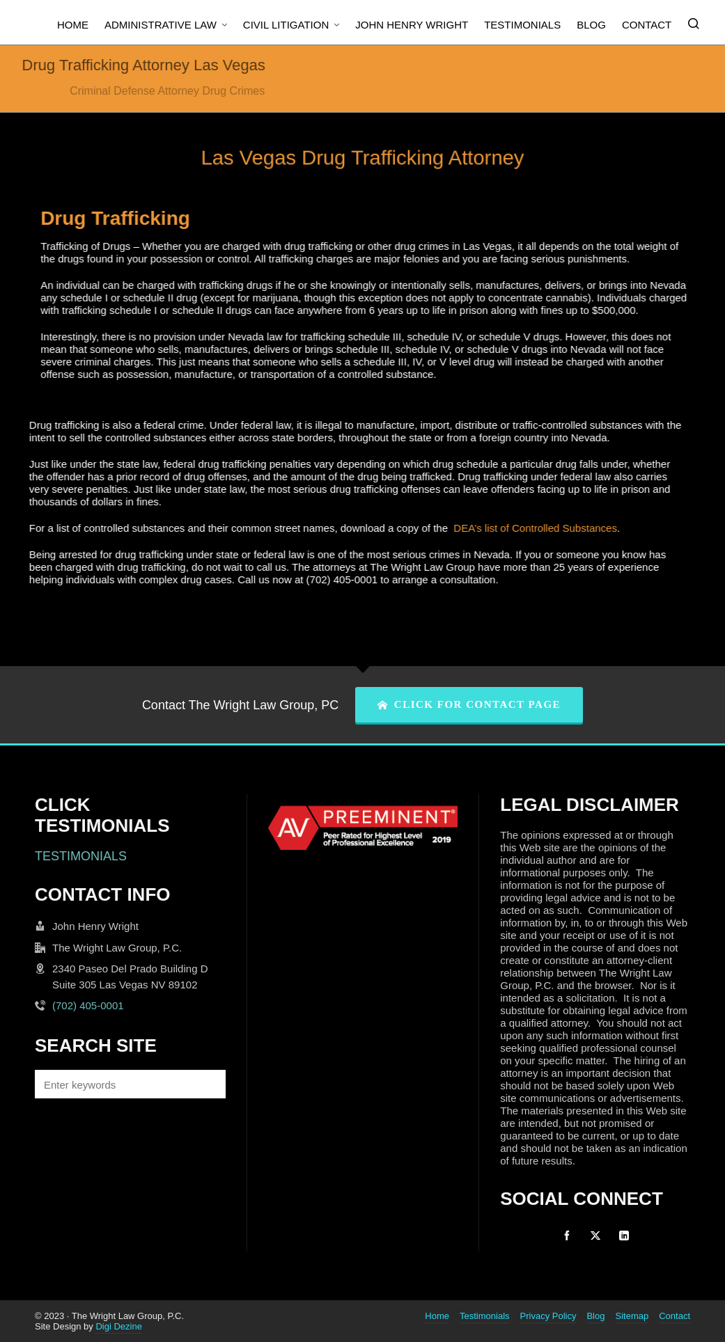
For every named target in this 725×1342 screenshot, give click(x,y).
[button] (208, 1084)
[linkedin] (624, 1235)
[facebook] (566, 1235)
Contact (674, 1316)
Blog (595, 1316)
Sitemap (631, 1316)
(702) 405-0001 (88, 1005)
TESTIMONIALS (81, 856)
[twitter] (595, 1235)
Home (437, 1316)
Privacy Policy (548, 1316)
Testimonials (485, 1316)
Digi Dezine (118, 1326)
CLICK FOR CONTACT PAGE (469, 704)
